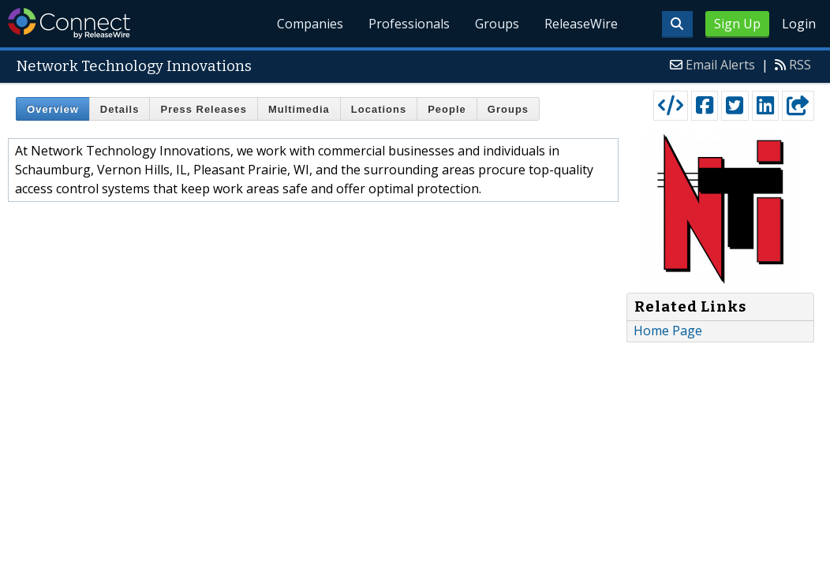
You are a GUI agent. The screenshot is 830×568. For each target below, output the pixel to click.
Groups (497, 23)
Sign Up (737, 23)
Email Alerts (720, 64)
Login (799, 23)
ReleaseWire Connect (69, 23)
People (447, 109)
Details (120, 109)
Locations (378, 109)
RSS (800, 64)
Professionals (410, 23)
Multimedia (299, 109)
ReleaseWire (581, 23)
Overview (53, 109)
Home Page (668, 330)
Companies (311, 23)
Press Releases (203, 109)
